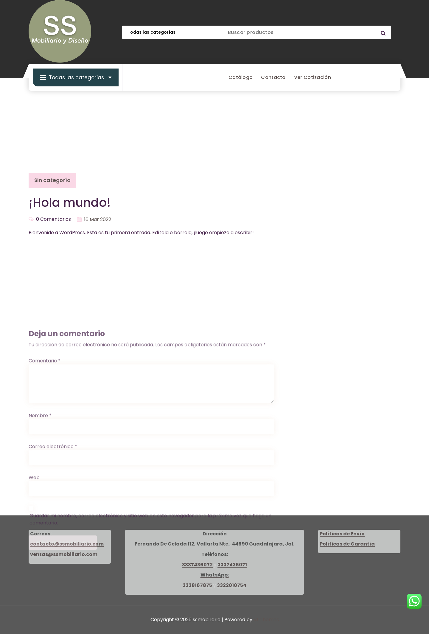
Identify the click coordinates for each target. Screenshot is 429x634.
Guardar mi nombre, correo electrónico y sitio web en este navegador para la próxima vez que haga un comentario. (150, 622)
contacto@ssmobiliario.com (67, 543)
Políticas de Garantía (347, 543)
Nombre (40, 518)
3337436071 (232, 564)
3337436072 (197, 564)
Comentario (44, 463)
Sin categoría (52, 180)
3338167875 (197, 585)
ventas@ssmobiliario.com (63, 554)
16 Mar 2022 (97, 219)
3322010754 (231, 585)
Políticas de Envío (342, 533)
